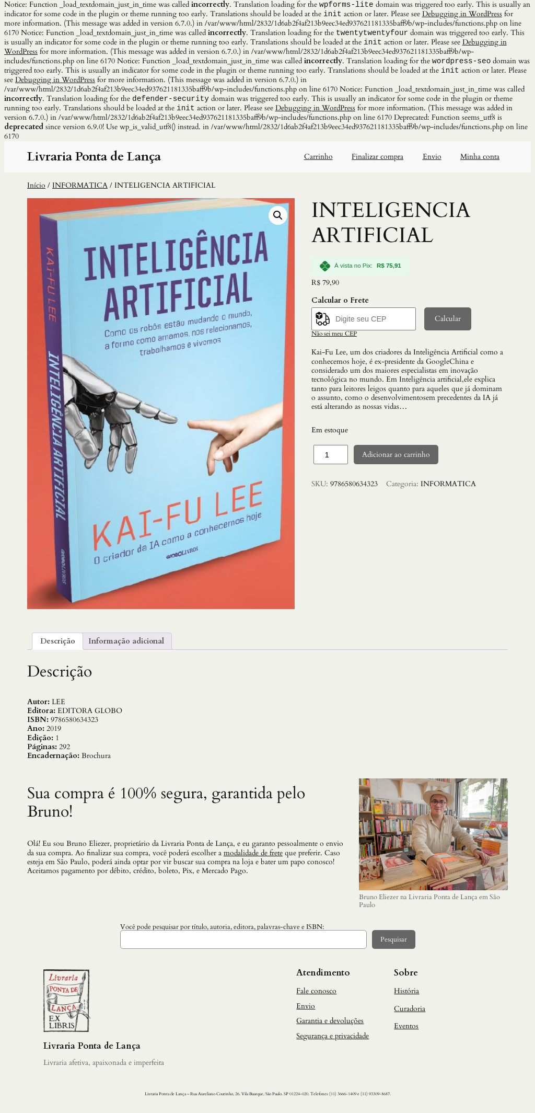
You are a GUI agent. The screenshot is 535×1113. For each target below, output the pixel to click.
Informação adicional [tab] (126, 645)
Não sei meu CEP (334, 338)
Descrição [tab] (57, 645)
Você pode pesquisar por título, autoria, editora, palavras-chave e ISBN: (222, 931)
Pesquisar (393, 943)
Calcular (448, 323)
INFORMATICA (80, 189)
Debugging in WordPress (462, 15)
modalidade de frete (253, 857)
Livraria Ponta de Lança (94, 160)
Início (36, 189)
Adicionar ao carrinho (396, 459)
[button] (278, 219)
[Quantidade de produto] (330, 458)
